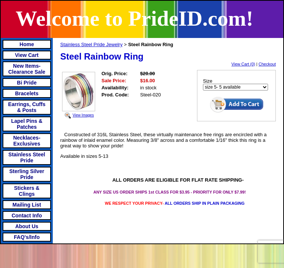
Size (207, 81)
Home (27, 44)
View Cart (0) (243, 64)
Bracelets (26, 93)
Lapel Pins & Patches (26, 124)
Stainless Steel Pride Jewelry (91, 44)
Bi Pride (27, 83)
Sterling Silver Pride (26, 174)
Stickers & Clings (26, 191)
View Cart (27, 55)
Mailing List (27, 205)
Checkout (267, 64)
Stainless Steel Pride (27, 157)
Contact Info (27, 215)
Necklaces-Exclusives (26, 141)
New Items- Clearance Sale (26, 69)
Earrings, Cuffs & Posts (26, 107)
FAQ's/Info (26, 237)
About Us (26, 226)
